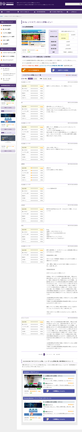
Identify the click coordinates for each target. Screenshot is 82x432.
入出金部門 (5, 44)
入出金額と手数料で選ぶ (57, 11)
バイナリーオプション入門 (9, 52)
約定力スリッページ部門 (8, 36)
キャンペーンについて (8, 60)
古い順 (35, 78)
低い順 (49, 78)
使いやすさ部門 (6, 29)
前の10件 (40, 354)
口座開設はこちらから (59, 391)
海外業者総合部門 (7, 25)
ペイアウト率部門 (7, 33)
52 (54, 354)
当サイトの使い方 (24, 11)
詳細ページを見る (8, 107)
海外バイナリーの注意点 (8, 56)
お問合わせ (73, 11)
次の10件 (58, 354)
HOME (8, 11)
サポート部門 (6, 40)
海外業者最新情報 (41, 11)
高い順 (44, 78)
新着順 (30, 78)
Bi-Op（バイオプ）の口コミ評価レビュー (38, 22)
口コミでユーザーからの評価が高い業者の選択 (52, 65)
